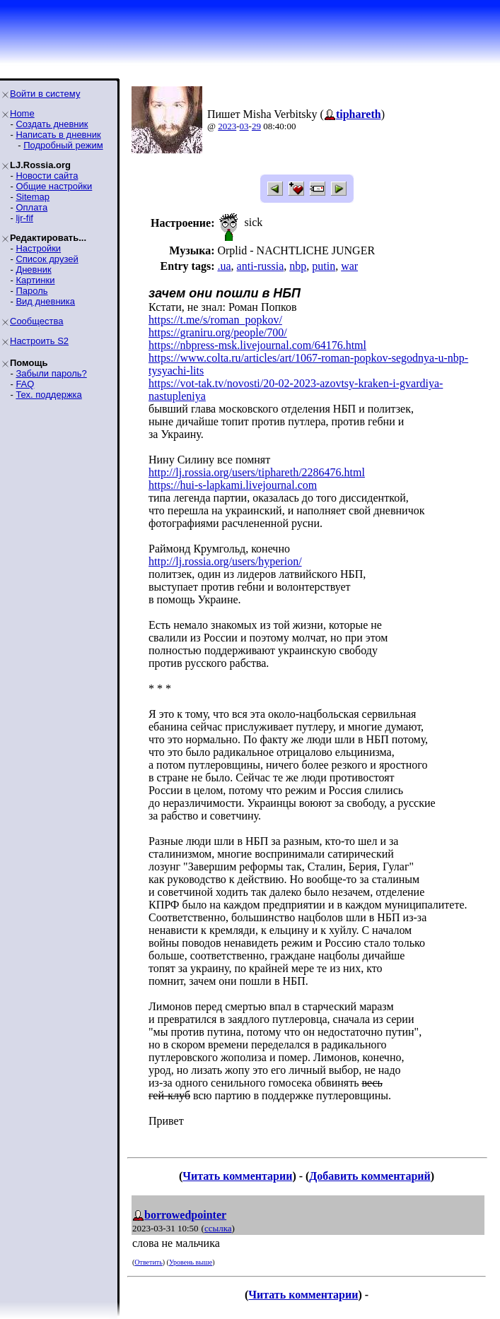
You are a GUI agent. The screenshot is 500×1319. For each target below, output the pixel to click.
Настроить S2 (39, 341)
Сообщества (37, 321)
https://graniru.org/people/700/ (218, 332)
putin (323, 266)
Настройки (38, 248)
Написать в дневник (58, 134)
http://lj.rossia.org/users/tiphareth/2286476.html (257, 472)
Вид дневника (45, 301)
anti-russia (260, 266)
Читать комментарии (237, 1176)
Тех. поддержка (48, 394)
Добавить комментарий (369, 1176)
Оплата (31, 207)
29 (256, 126)
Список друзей (47, 259)
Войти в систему (45, 93)
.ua (224, 266)
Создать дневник (52, 124)
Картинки (35, 280)
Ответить (148, 1262)
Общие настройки (54, 186)
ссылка (218, 1228)
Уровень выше (190, 1262)
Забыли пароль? (51, 373)
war (349, 266)
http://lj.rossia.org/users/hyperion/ (225, 561)
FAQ (25, 384)
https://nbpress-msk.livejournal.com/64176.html (257, 345)
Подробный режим (63, 145)
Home (22, 113)
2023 (227, 126)
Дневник (33, 269)
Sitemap (33, 196)
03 (244, 126)
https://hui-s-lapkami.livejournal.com (233, 485)
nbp (297, 266)
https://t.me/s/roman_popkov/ (215, 320)
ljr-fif (24, 218)
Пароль (31, 290)
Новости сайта (47, 175)
